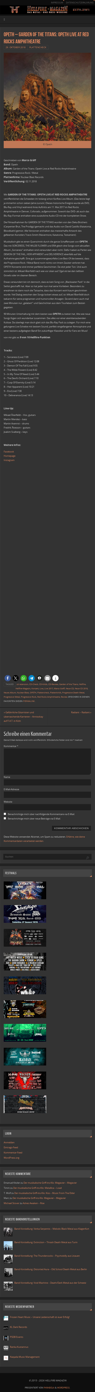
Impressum (57, 2)
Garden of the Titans (68, 684)
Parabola (49, 1387)
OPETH (33, 692)
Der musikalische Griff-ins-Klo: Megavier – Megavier (50, 1182)
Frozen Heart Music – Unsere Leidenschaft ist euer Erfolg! (40, 1317)
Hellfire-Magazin (23, 688)
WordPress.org (11, 1157)
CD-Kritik (43, 684)
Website (8, 801)
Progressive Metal (12, 696)
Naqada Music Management (25, 1356)
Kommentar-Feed (13, 1152)
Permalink (29, 701)
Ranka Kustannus (19, 1346)
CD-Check (33, 684)
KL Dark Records (18, 1327)
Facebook (9, 451)
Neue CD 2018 (81, 688)
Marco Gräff (59, 688)
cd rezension (22, 684)
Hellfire (82, 684)
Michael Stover (11, 1203)
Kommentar (11, 746)
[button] (8, 678)
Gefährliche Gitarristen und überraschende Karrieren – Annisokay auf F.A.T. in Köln (23, 716)
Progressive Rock (28, 696)
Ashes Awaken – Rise (33, 1203)
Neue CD (70, 688)
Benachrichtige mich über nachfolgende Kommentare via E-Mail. (41, 814)
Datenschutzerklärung (80, 2)
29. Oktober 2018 (16, 47)
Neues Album (10, 692)
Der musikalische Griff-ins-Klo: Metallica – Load (37, 1187)
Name (7, 777)
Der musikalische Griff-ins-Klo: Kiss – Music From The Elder (44, 1193)
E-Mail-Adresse (11, 789)
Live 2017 (48, 688)
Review (64, 696)
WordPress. (63, 1387)
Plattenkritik (55, 692)
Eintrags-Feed (11, 1147)
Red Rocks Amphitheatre (48, 696)
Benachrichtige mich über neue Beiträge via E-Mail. (34, 818)
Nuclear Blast (23, 692)
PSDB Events (16, 1337)
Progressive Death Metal (73, 692)
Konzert (35, 688)
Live (41, 688)
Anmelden (9, 1142)
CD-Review (53, 684)
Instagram (9, 460)
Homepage (9, 455)
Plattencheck (37, 47)
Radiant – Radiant (81, 712)
